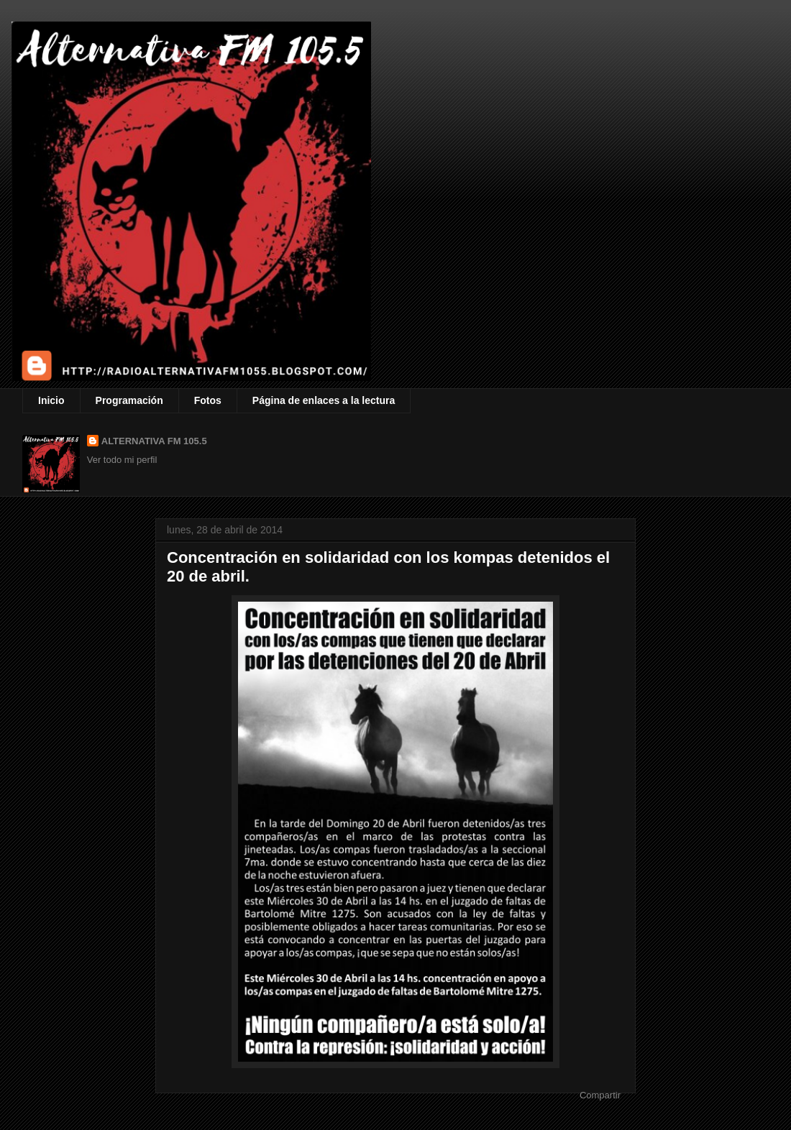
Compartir (600, 1095)
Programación (129, 400)
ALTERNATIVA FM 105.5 (154, 441)
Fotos (207, 400)
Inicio (51, 400)
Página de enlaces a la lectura (323, 400)
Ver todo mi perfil (122, 459)
